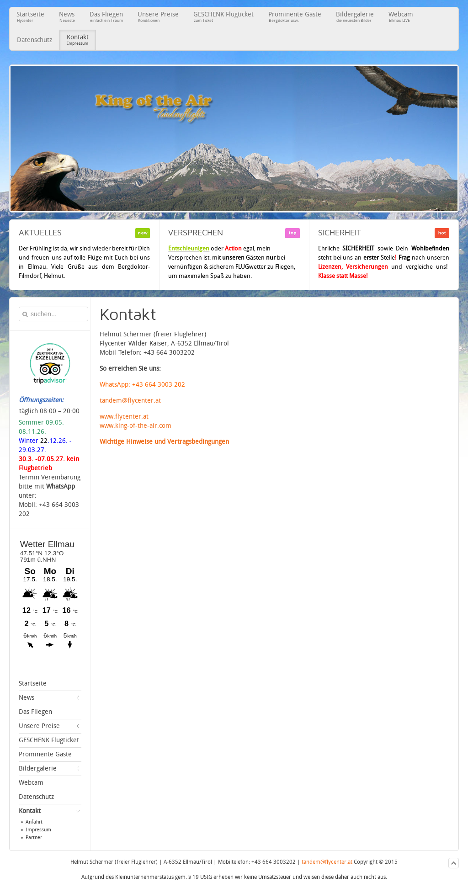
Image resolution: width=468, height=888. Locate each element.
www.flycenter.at (124, 416)
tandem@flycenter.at (130, 400)
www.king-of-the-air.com (135, 426)
